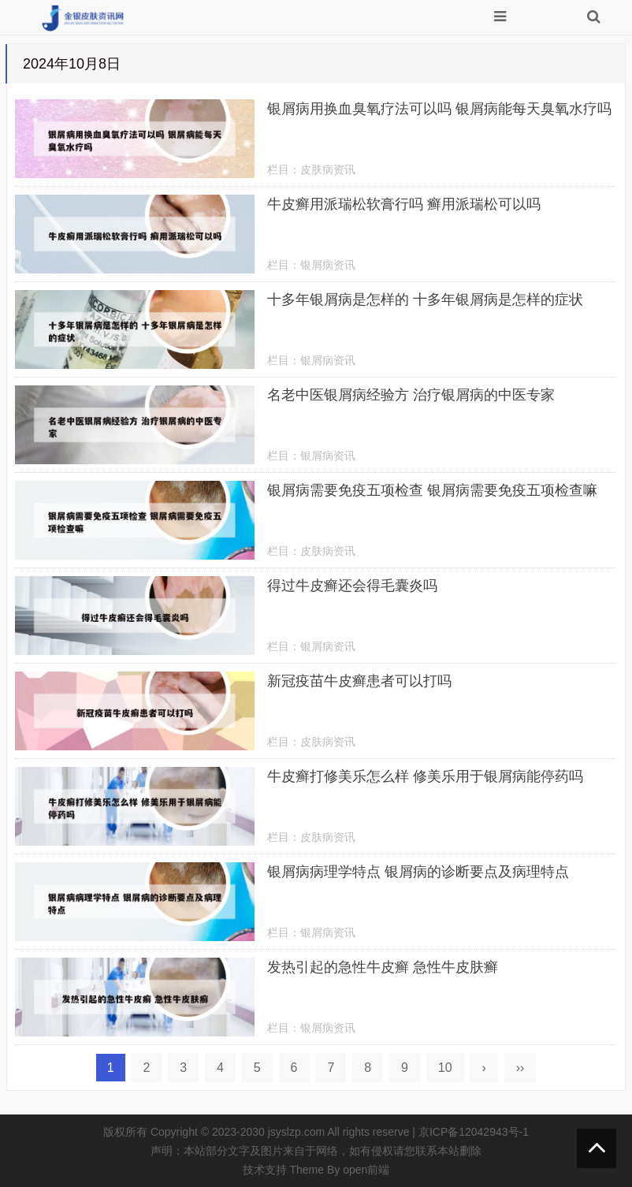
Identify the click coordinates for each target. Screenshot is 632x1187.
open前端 (366, 1169)
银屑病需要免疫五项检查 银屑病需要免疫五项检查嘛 (432, 490)
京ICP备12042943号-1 (473, 1132)
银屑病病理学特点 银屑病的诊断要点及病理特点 (418, 872)
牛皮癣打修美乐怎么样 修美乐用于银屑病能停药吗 (425, 776)
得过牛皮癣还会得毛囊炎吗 (352, 586)
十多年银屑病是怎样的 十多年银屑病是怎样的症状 (425, 299)
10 (445, 1067)
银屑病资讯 (327, 265)
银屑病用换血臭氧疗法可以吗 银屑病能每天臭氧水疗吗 (439, 109)
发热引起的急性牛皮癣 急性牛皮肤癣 (382, 967)
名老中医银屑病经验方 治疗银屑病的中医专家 (411, 395)
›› (520, 1067)
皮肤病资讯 (327, 169)
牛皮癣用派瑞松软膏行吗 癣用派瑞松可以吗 (404, 204)
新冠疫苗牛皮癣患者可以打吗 (359, 681)
